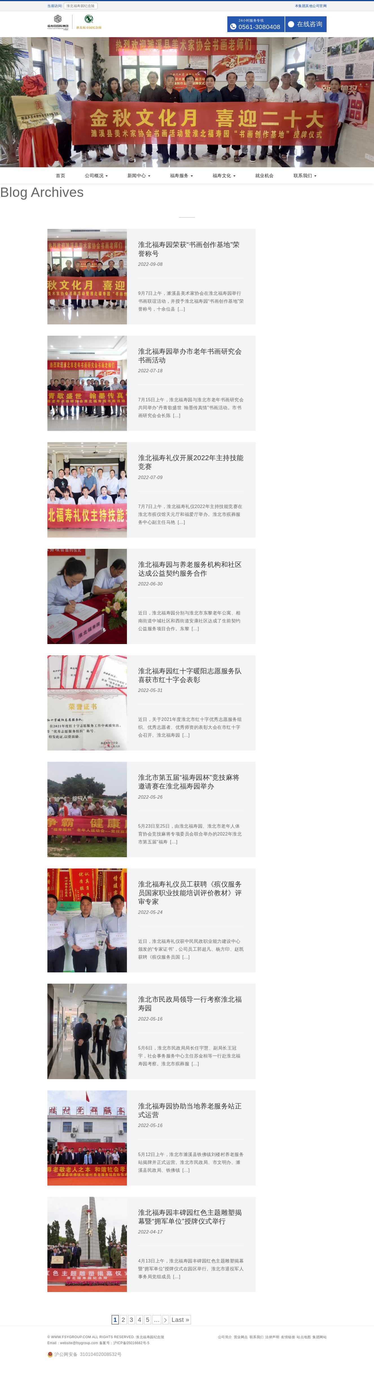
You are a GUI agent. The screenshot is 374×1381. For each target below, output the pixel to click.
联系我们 (305, 176)
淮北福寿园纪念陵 (150, 1338)
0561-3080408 (259, 26)
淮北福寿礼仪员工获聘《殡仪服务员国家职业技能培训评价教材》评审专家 (190, 893)
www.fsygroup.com (71, 1338)
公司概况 (96, 176)
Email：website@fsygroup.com (72, 1344)
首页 (60, 176)
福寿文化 (224, 176)
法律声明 (272, 1338)
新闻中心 (138, 176)
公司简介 (225, 1338)
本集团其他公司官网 (311, 6)
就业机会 (264, 176)
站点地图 (304, 1338)
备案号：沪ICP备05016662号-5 (124, 1344)
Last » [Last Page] (180, 1320)
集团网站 (320, 1338)
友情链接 (288, 1338)
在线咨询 (309, 24)
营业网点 (241, 1338)
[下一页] (165, 1320)
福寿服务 (181, 176)
